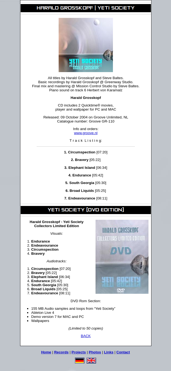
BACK (86, 336)
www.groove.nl (86, 133)
